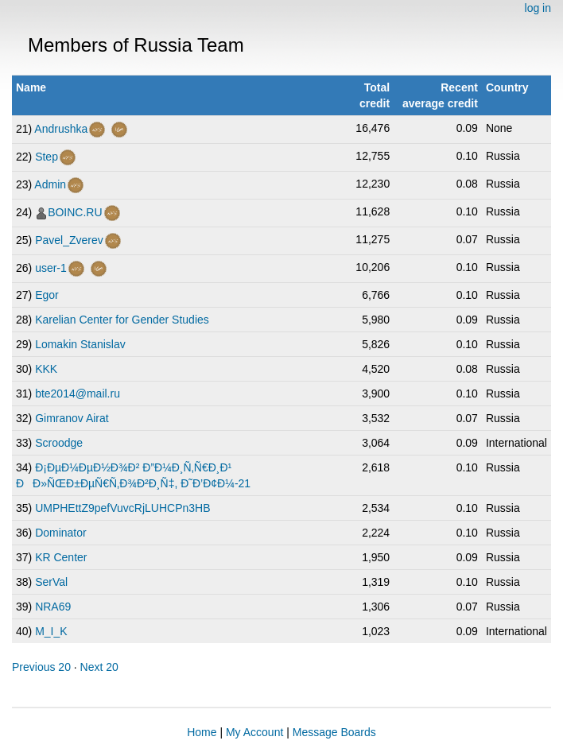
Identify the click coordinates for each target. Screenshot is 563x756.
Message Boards (334, 732)
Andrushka (60, 128)
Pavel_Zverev (69, 240)
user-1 (51, 268)
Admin (50, 184)
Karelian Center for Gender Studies (122, 319)
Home (201, 732)
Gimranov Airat (72, 418)
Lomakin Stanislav (80, 344)
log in (538, 8)
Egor (47, 295)
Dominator (61, 532)
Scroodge (59, 442)
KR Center (61, 557)
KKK (46, 368)
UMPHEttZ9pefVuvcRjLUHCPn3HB (122, 508)
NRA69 (53, 606)
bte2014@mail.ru (77, 393)
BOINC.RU (75, 212)
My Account (254, 732)
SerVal (51, 582)
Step (46, 156)
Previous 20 (41, 667)
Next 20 (99, 667)
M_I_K (51, 631)
